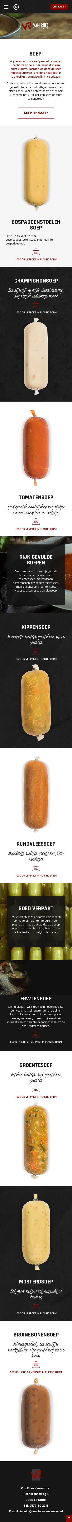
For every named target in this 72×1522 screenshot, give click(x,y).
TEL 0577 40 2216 (36, 1505)
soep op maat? (36, 112)
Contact (58, 7)
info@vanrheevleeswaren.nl (43, 1511)
